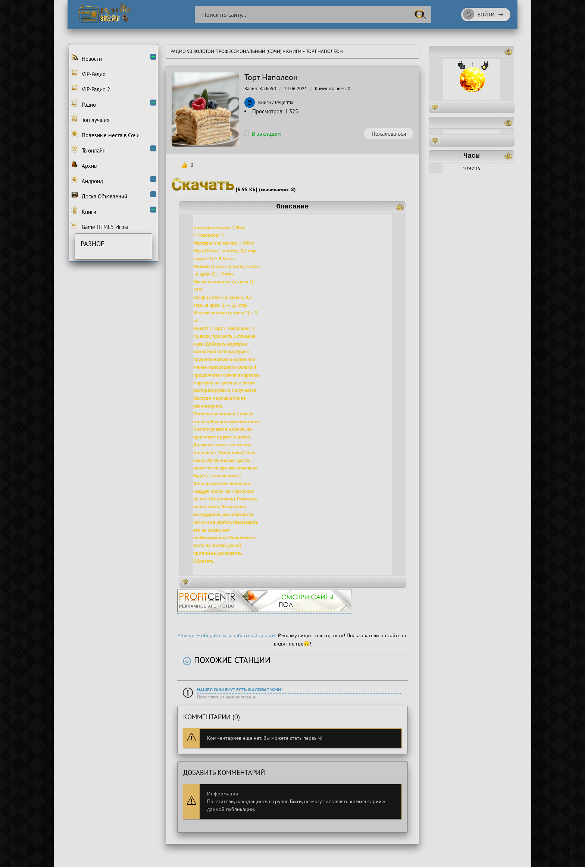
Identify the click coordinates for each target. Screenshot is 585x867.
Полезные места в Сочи (105, 134)
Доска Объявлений (99, 195)
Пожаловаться (389, 133)
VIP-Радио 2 (90, 88)
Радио (83, 103)
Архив (84, 164)
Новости (86, 57)
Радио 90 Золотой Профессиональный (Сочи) (226, 51)
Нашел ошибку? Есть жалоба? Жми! (240, 690)
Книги (294, 51)
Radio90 (267, 88)
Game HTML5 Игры (99, 226)
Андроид (87, 180)
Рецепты (284, 102)
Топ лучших (90, 118)
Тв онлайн (88, 149)
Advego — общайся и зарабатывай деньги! (227, 635)
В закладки (262, 133)
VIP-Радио (88, 73)
